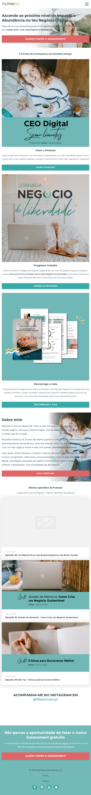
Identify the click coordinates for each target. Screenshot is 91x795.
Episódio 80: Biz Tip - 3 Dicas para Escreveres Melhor (32, 680)
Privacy (45, 781)
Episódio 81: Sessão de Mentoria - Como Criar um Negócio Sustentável (41, 617)
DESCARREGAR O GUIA (45, 404)
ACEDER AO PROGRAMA (45, 286)
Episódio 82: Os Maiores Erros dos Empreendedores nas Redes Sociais (41, 555)
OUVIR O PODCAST (45, 167)
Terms (45, 775)
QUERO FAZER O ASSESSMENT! (45, 38)
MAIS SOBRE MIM (45, 473)
